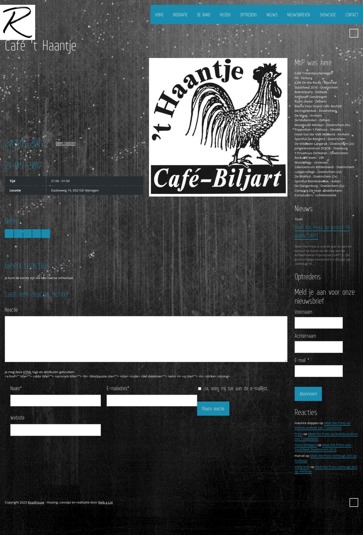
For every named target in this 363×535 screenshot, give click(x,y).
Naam (16, 388)
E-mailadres (118, 388)
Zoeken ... (354, 33)
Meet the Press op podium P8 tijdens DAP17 (322, 231)
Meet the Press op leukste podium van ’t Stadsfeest (322, 425)
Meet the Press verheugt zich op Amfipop (326, 469)
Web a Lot (105, 502)
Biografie (180, 15)
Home (159, 15)
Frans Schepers (306, 445)
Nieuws (272, 15)
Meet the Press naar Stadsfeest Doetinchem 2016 (323, 447)
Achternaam (305, 335)
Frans (299, 434)
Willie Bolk (302, 467)
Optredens (248, 15)
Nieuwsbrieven (298, 15)
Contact (351, 15)
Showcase (328, 15)
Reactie (11, 309)
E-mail (302, 360)
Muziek (225, 15)
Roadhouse (36, 502)
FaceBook (333, 33)
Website (17, 417)
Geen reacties (66, 142)
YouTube (342, 33)
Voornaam (303, 311)
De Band (203, 15)
